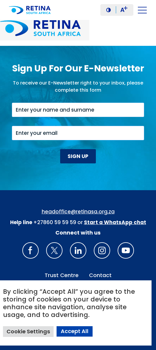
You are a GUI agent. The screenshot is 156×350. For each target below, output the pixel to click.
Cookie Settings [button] (28, 331)
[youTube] (126, 250)
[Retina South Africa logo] (31, 10)
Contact (100, 275)
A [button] (123, 9)
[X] (54, 250)
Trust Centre (62, 275)
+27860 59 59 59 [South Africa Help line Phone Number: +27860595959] (54, 222)
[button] (108, 10)
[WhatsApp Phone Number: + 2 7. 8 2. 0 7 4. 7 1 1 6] (115, 222)
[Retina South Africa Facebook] (30, 250)
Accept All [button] (74, 331)
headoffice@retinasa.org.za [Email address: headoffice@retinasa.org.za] (78, 211)
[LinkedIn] (78, 250)
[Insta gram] (102, 250)
